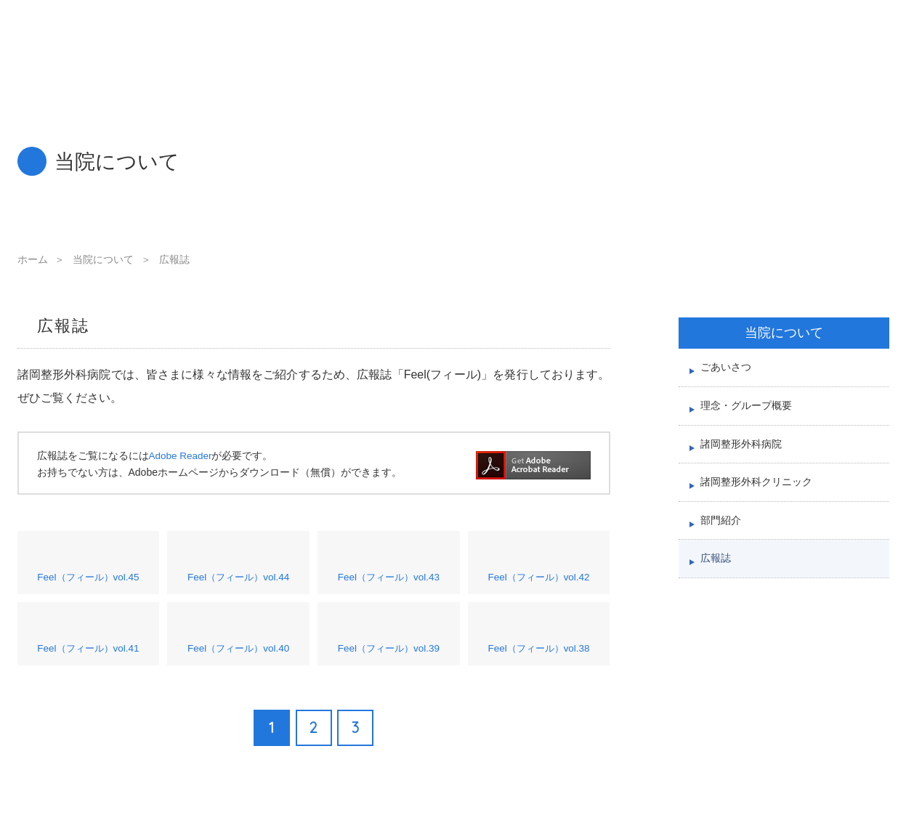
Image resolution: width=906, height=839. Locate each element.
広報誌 (716, 586)
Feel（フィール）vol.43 (389, 571)
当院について (103, 259)
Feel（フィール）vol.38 (539, 652)
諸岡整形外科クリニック (760, 499)
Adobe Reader (181, 455)
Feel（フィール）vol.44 (239, 571)
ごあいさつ (727, 369)
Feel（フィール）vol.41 (88, 652)
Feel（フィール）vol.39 (389, 652)
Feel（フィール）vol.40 (239, 652)
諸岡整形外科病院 (744, 456)
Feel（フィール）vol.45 (88, 571)
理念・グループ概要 (749, 413)
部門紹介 (722, 542)
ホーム (32, 259)
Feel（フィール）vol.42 (539, 571)
